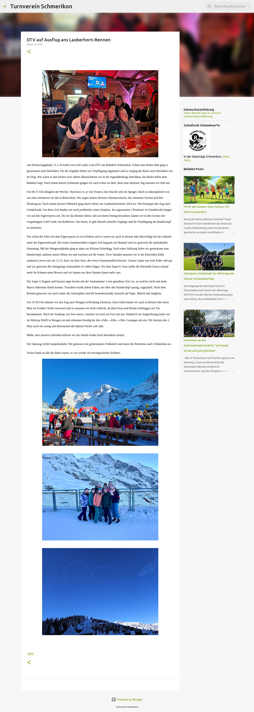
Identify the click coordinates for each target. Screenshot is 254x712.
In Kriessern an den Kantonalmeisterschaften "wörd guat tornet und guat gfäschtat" (206, 345)
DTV (30, 654)
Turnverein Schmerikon (41, 6)
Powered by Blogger (127, 699)
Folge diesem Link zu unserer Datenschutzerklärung (202, 114)
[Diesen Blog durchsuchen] (232, 6)
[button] (29, 51)
